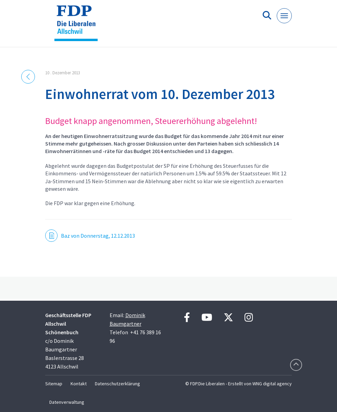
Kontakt (79, 383)
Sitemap (53, 383)
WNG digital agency (272, 383)
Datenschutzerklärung (117, 383)
